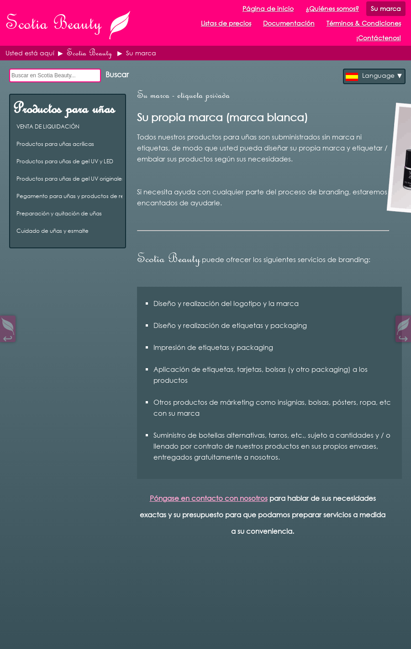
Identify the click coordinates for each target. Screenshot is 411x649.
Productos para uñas (64, 108)
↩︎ (8, 336)
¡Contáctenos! (378, 38)
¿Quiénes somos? (332, 8)
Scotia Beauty (89, 53)
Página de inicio (268, 8)
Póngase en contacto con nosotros (209, 498)
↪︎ (403, 336)
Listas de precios (226, 23)
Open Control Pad (14, 635)
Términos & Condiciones (364, 23)
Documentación (289, 23)
